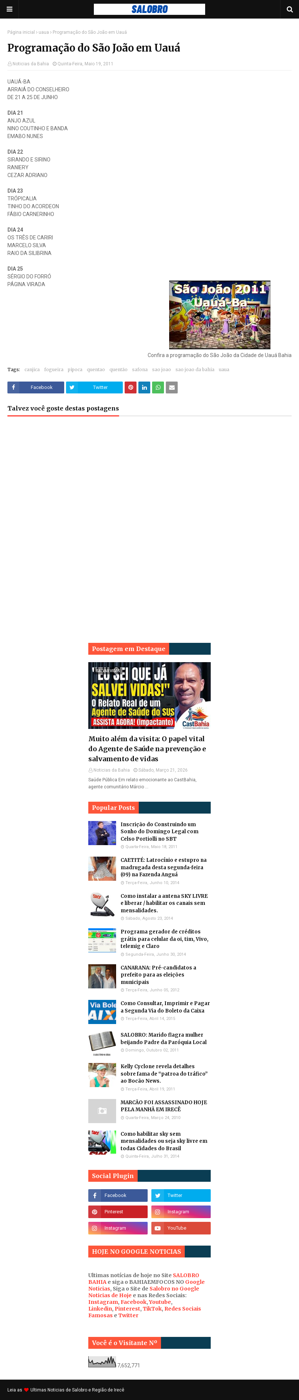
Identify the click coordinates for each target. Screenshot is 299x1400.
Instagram (103, 1302)
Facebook (134, 1302)
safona (140, 369)
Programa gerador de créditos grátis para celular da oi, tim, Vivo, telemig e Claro (164, 939)
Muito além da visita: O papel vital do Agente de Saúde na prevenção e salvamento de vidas (147, 749)
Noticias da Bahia (31, 63)
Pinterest (127, 1308)
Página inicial (21, 32)
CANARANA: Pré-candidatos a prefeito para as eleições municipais (158, 975)
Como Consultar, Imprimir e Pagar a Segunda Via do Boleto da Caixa (165, 1007)
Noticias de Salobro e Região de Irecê (85, 1390)
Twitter (128, 1315)
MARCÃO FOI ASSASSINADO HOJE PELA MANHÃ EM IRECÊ (164, 1106)
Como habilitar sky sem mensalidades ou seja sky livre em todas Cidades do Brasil (164, 1141)
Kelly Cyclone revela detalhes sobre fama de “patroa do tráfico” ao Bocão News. (164, 1073)
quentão (118, 369)
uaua (44, 32)
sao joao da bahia (194, 369)
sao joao (161, 369)
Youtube (160, 1302)
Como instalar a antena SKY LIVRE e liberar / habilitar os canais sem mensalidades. (164, 903)
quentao (96, 369)
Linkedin (100, 1308)
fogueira (53, 369)
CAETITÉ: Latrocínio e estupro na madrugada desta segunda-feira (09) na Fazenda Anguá (164, 867)
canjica (32, 369)
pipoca (75, 369)
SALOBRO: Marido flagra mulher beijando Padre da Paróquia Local (164, 1039)
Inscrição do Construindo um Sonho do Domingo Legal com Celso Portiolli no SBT (159, 831)
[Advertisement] (149, 481)
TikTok (152, 1308)
